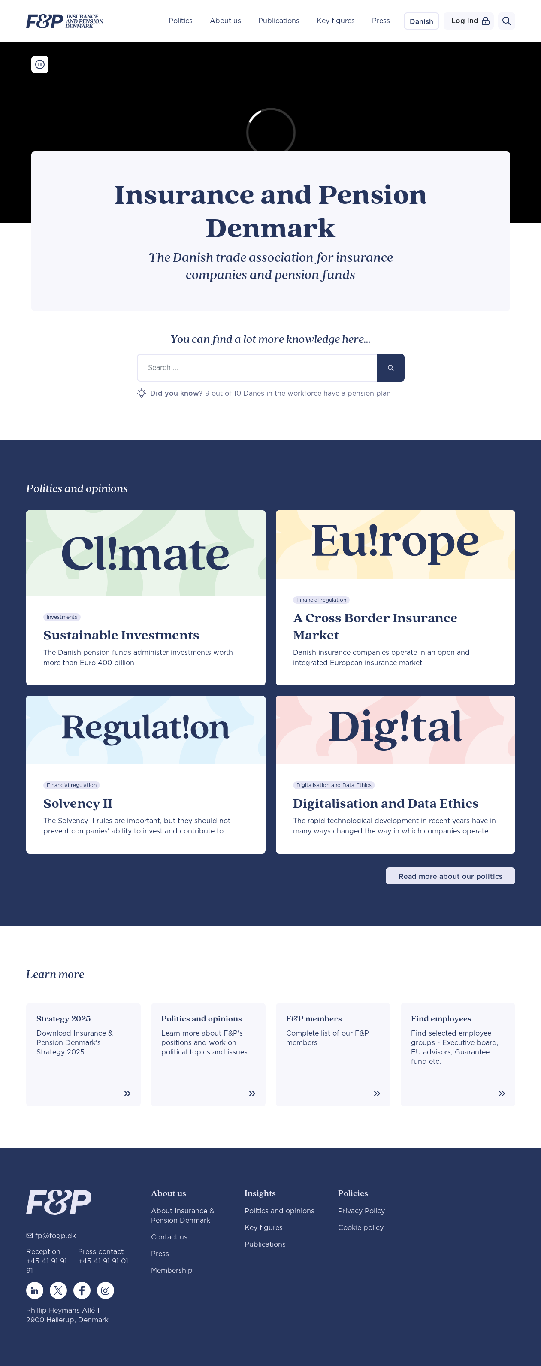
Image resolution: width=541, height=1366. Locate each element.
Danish (421, 21)
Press (381, 21)
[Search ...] (257, 368)
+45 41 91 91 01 (103, 1261)
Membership (172, 1270)
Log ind (470, 21)
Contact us (169, 1237)
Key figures (336, 21)
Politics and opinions (279, 1211)
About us (225, 21)
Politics (181, 21)
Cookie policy (361, 1227)
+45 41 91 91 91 (46, 1266)
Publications (278, 21)
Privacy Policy (361, 1211)
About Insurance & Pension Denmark (182, 1216)
